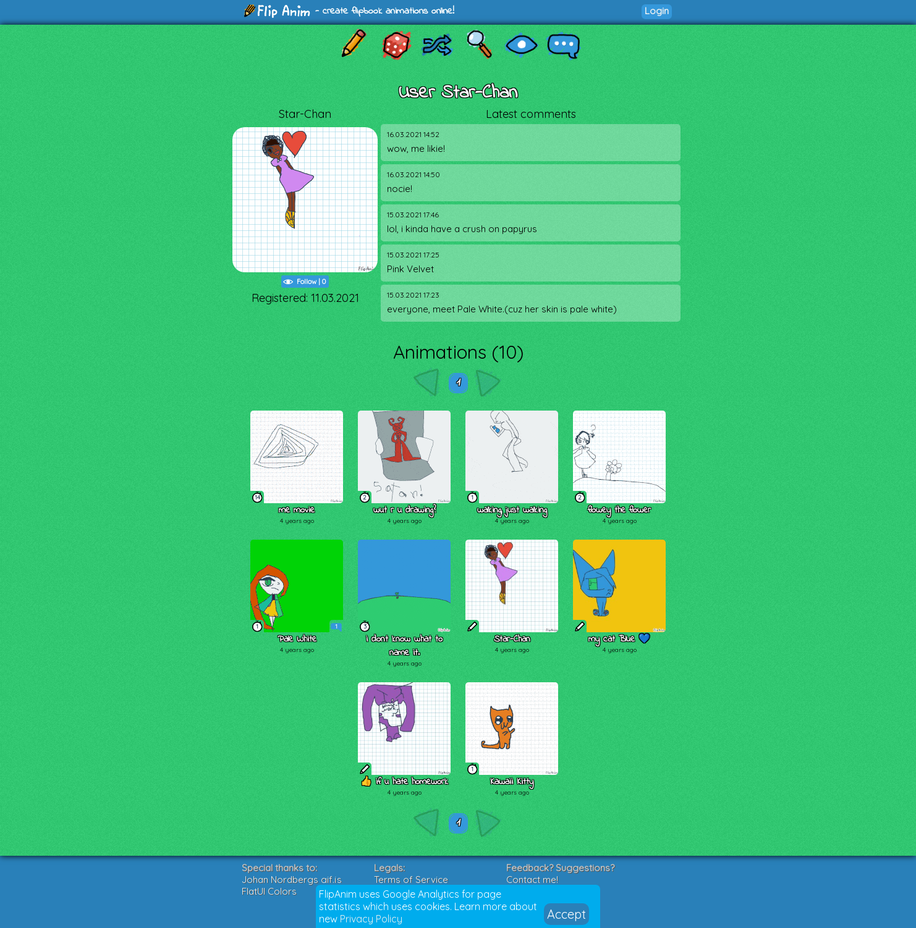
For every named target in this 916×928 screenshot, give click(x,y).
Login (657, 11)
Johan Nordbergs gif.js (292, 879)
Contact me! (532, 879)
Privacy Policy (371, 919)
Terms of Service (411, 879)
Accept (566, 914)
